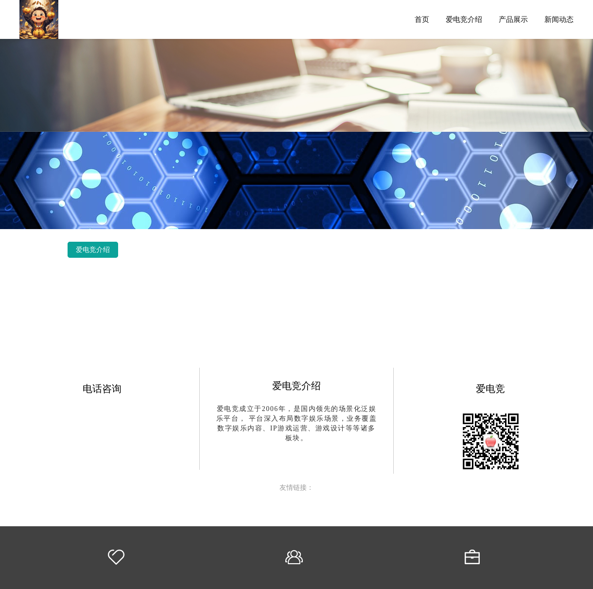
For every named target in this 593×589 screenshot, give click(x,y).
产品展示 (513, 19)
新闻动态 (559, 19)
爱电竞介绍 (464, 19)
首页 (422, 19)
